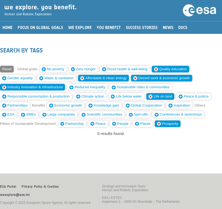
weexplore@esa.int (15, 195)
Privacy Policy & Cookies (40, 186)
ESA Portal (8, 186)
